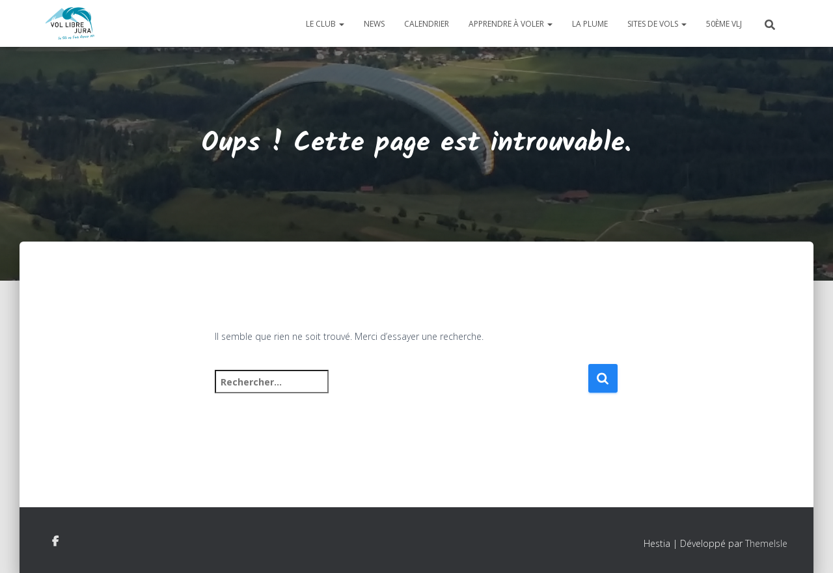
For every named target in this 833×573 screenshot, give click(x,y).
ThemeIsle (766, 543)
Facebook (55, 542)
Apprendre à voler (511, 23)
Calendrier (426, 23)
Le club (325, 23)
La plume (590, 23)
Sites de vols (657, 23)
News (374, 23)
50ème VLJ (724, 23)
